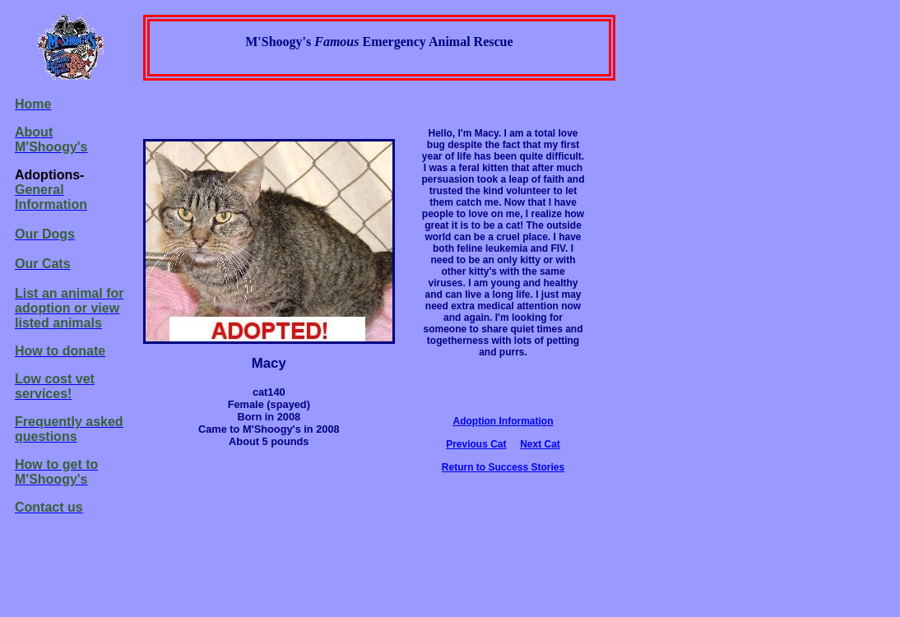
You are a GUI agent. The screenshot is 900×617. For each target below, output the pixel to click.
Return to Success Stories (503, 467)
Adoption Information (503, 421)
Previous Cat (476, 444)
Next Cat (540, 444)
